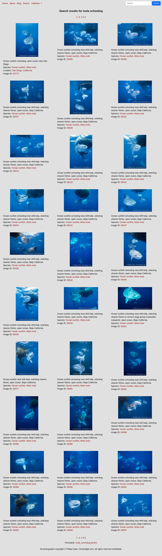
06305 (70, 59)
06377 (16, 389)
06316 (124, 182)
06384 (16, 444)
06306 (124, 59)
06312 (124, 116)
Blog (19, 3)
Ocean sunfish (18, 67)
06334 (124, 279)
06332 (70, 280)
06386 (124, 432)
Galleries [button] (35, 3)
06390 (70, 487)
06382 (124, 389)
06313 (16, 171)
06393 (16, 530)
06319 (16, 225)
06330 (16, 268)
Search (26, 3)
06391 (124, 487)
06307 (16, 116)
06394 (70, 530)
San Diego (17, 70)
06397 (124, 530)
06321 (70, 225)
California (27, 70)
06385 (70, 444)
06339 (70, 323)
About (12, 3)
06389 (16, 487)
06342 (124, 326)
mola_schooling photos (86, 543)
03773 (16, 73)
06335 (16, 334)
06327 (124, 225)
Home (5, 3)
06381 (70, 389)
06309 (70, 128)
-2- (79, 17)
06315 (70, 182)
